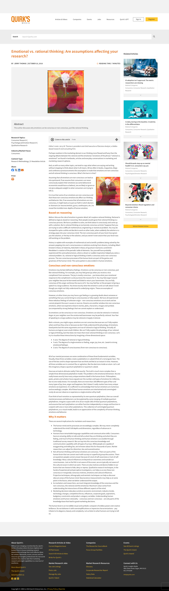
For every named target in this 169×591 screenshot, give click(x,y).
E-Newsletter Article (37, 161)
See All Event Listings (131, 546)
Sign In (138, 19)
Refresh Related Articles (140, 226)
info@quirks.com (129, 575)
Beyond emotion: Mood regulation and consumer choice (139, 206)
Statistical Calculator (93, 578)
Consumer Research (19, 140)
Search (15, 36)
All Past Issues (54, 550)
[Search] (86, 36)
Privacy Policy (53, 589)
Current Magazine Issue (57, 546)
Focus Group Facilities (94, 550)
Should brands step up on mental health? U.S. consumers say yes (137, 164)
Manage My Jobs (55, 574)
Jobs (99, 19)
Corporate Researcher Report (97, 570)
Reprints (62, 589)
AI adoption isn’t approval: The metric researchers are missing (139, 81)
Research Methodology (20, 161)
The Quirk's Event (17, 571)
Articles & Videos (61, 19)
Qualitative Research (19, 145)
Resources (110, 19)
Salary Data (90, 574)
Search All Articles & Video (58, 553)
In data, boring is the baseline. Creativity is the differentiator (140, 123)
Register (151, 19)
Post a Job (52, 570)
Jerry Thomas (20, 63)
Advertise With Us (17, 575)
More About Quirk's (18, 567)
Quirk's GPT (124, 19)
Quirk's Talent (54, 578)
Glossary (89, 566)
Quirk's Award (129, 553)
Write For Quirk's (55, 557)
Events (89, 19)
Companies (77, 19)
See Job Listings (55, 566)
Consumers (15, 153)
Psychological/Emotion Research (24, 143)
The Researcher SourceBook (96, 546)
